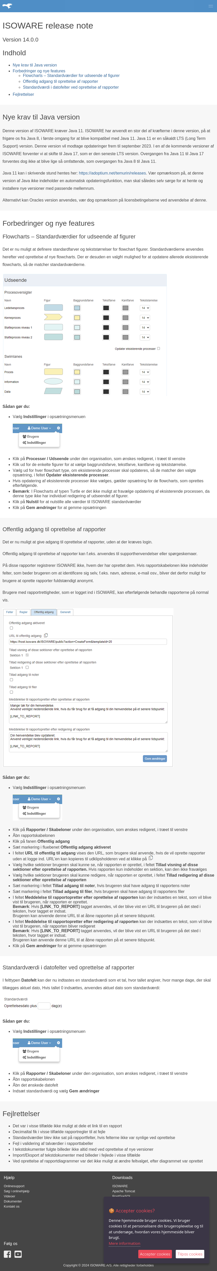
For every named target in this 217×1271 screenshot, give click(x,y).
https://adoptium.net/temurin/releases (112, 173)
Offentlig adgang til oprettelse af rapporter (60, 81)
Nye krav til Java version (35, 65)
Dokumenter (13, 1201)
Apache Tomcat (123, 1191)
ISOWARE (120, 1186)
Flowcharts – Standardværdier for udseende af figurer (71, 75)
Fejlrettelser (23, 94)
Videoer (9, 1196)
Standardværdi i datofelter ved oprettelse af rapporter (71, 87)
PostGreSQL (121, 1196)
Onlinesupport (14, 1186)
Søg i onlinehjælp (16, 1191)
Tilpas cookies (190, 1254)
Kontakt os (11, 1206)
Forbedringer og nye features (39, 71)
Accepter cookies (155, 1254)
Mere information (124, 1243)
